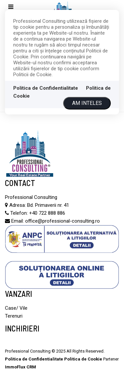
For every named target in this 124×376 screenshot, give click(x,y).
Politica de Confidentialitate (45, 88)
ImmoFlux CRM (20, 366)
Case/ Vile (16, 308)
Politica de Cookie (83, 359)
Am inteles (87, 103)
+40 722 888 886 (47, 213)
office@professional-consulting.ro (62, 221)
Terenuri (13, 316)
